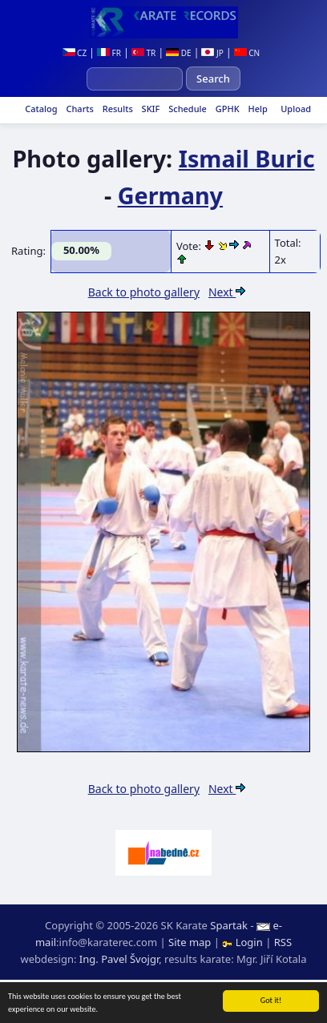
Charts (79, 109)
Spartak (229, 925)
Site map (189, 942)
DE (178, 52)
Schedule (186, 109)
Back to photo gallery (144, 292)
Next (226, 292)
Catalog (39, 109)
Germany (170, 195)
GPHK (226, 109)
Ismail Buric (247, 158)
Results (116, 109)
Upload (296, 109)
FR (109, 52)
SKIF (149, 109)
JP (212, 52)
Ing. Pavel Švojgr (119, 959)
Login (243, 942)
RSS (283, 942)
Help (257, 109)
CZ (75, 52)
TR (143, 52)
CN (247, 52)
